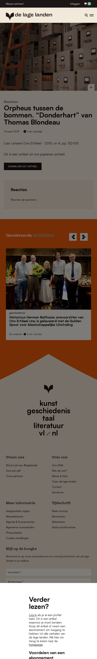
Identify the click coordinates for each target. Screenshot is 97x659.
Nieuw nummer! (15, 3)
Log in (33, 615)
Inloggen (75, 3)
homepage (35, 644)
